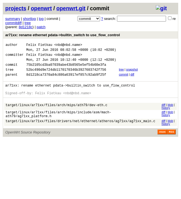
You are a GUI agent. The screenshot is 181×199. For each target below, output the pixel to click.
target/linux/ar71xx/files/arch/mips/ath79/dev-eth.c (56, 114)
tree (28, 23)
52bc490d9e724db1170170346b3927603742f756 (66, 74)
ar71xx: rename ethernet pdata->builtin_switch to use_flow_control (62, 35)
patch (41, 27)
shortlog (29, 19)
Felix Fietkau (39, 45)
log (41, 19)
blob (170, 113)
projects (15, 8)
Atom (162, 141)
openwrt (41, 8)
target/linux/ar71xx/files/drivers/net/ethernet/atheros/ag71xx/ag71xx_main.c (80, 131)
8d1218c (25, 27)
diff (132, 79)
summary (12, 19)
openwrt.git (70, 8)
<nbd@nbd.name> (68, 45)
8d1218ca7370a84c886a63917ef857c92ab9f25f (66, 80)
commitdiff (13, 23)
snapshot (132, 73)
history (166, 116)
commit (123, 79)
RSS (171, 141)
